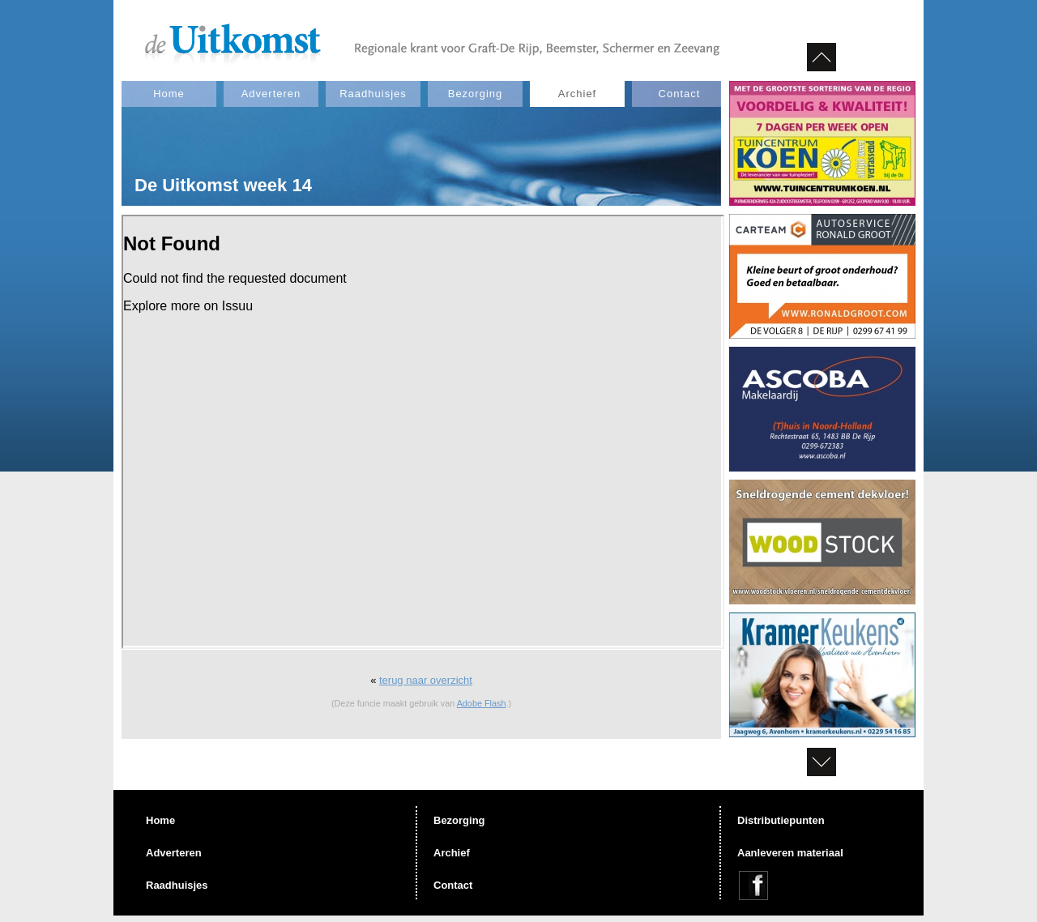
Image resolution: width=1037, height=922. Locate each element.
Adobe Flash (481, 703)
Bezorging (475, 94)
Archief (577, 94)
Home (169, 94)
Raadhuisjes (373, 94)
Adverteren (271, 94)
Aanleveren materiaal (790, 853)
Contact (680, 94)
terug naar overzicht (425, 680)
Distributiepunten (781, 820)
